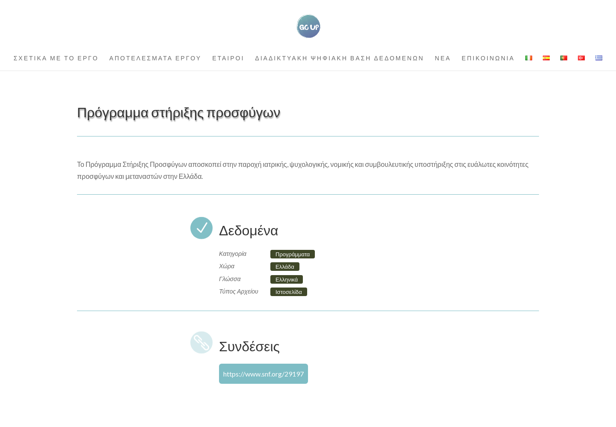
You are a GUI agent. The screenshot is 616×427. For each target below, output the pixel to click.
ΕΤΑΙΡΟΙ (228, 58)
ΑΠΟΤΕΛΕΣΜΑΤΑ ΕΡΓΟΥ (156, 58)
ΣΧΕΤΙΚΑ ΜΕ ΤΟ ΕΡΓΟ (56, 58)
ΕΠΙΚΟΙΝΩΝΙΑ (488, 58)
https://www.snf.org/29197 (263, 374)
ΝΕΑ (443, 58)
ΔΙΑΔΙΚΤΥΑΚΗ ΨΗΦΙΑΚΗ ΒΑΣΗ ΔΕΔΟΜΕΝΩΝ (339, 58)
